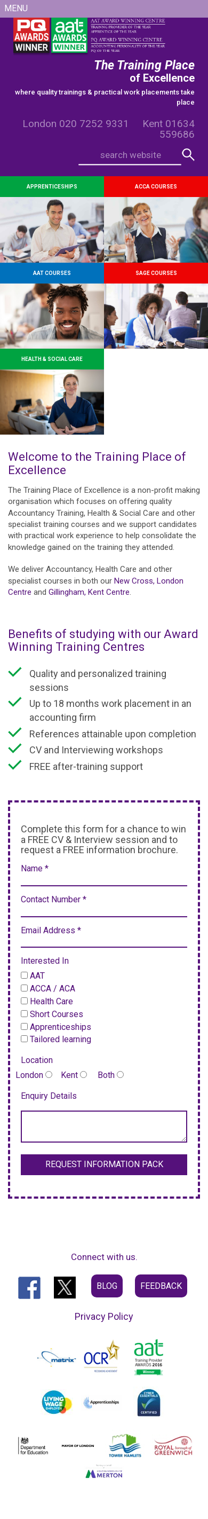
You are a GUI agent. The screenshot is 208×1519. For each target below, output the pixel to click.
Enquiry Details (49, 1096)
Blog (107, 1286)
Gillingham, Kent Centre (89, 592)
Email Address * (51, 930)
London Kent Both (69, 1075)
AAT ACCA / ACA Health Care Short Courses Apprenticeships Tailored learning (56, 1007)
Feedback (161, 1286)
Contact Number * (53, 899)
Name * (35, 868)
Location (37, 1060)
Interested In (45, 961)
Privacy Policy (104, 1316)
